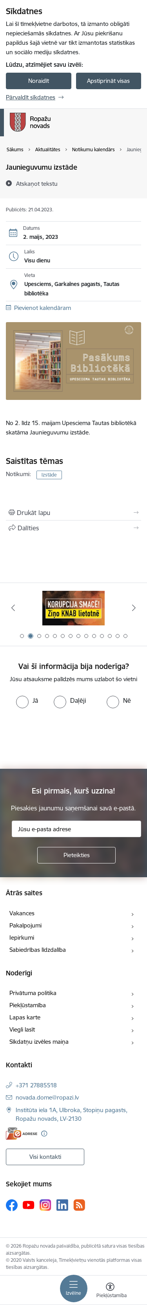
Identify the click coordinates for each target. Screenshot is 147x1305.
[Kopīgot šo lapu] (73, 528)
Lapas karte (24, 1017)
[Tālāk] (134, 607)
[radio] (27, 700)
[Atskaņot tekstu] (37, 183)
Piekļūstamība (27, 1005)
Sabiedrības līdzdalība (37, 949)
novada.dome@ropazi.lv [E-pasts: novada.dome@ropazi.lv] (47, 1097)
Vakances (21, 913)
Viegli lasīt (22, 1029)
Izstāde (49, 475)
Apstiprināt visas (108, 80)
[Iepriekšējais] (13, 607)
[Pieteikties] (76, 855)
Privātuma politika (32, 993)
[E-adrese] (21, 1133)
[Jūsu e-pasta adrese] (76, 829)
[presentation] (65, 737)
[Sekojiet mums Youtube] (28, 1205)
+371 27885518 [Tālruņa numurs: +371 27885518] (36, 1085)
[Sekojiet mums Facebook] (12, 1205)
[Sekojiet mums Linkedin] (62, 1205)
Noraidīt (38, 80)
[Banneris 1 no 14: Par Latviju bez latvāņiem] (73, 608)
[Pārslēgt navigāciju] (73, 1288)
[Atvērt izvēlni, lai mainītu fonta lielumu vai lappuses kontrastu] (110, 1291)
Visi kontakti (45, 1156)
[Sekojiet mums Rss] (79, 1205)
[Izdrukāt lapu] (73, 512)
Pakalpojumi (25, 925)
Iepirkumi (21, 937)
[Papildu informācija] (44, 1133)
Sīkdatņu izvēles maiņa (39, 1041)
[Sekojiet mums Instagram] (45, 1205)
